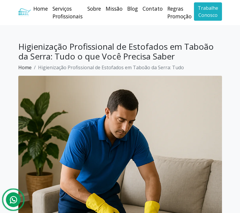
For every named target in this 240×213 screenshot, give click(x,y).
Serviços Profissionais (68, 12)
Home (40, 8)
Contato (153, 8)
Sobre (94, 8)
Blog (132, 8)
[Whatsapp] (13, 199)
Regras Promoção (179, 12)
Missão (114, 8)
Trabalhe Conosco (208, 11)
